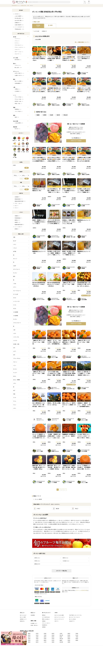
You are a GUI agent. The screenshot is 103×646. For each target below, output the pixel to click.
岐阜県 (53, 636)
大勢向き (18, 89)
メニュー (89, 2)
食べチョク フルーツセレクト (74, 617)
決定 (26, 178)
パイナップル (16, 337)
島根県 (77, 638)
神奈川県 (61, 635)
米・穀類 (23, 151)
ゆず (14, 390)
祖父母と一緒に (19, 101)
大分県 (45, 642)
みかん (14, 376)
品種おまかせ (37, 563)
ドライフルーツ (19, 45)
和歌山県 (61, 638)
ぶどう (14, 351)
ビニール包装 (19, 226)
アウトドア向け (19, 97)
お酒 (27, 146)
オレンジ (15, 258)
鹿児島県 (61, 642)
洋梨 (14, 394)
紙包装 (17, 228)
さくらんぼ (15, 294)
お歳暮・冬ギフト (20, 75)
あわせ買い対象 (19, 20)
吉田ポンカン (65, 557)
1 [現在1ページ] (57, 489)
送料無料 (18, 14)
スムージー (18, 54)
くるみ (14, 283)
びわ (14, 347)
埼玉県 (37, 635)
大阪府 (37, 638)
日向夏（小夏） (16, 344)
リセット (21, 178)
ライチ (14, 397)
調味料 (19, 151)
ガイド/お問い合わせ (46, 617)
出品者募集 (33, 615)
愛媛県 (61, 640)
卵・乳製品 (15, 146)
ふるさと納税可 (19, 16)
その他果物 (15, 315)
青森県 (29, 633)
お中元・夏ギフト (20, 73)
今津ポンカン (37, 560)
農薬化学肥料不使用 (20, 201)
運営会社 (43, 615)
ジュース (18, 38)
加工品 (27, 151)
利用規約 (43, 621)
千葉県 (45, 635)
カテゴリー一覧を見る (61, 570)
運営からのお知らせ (46, 619)
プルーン (15, 361)
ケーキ (17, 43)
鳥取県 (69, 638)
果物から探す (37, 21)
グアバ (14, 287)
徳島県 (45, 640)
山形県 (61, 633)
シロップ (18, 49)
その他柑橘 (15, 312)
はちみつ (19, 146)
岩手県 (37, 633)
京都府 (29, 638)
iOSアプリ (56, 621)
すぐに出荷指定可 (20, 27)
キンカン (15, 272)
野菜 (19, 140)
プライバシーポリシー (46, 623)
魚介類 (23, 146)
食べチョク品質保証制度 (81, 590)
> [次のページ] (65, 489)
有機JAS (18, 215)
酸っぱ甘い (18, 67)
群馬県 (29, 635)
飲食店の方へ (22, 621)
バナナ (14, 333)
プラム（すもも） (17, 358)
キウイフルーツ (16, 269)
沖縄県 (69, 642)
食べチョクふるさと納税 (59, 615)
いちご (14, 244)
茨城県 (77, 633)
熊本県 (37, 642)
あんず (14, 240)
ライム (14, 401)
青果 (17, 117)
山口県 (37, 640)
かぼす (14, 265)
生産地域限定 (19, 83)
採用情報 (43, 627)
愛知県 (69, 636)
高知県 (69, 640)
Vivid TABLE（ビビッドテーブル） (75, 615)
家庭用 (18, 222)
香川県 (53, 640)
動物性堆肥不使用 (20, 224)
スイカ (14, 304)
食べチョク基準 (23, 617)
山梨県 (37, 636)
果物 (23, 140)
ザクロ (14, 297)
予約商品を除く (20, 29)
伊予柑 (14, 251)
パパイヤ (15, 340)
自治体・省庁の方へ (34, 625)
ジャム (17, 40)
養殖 (17, 205)
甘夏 (14, 237)
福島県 (69, 633)
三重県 (77, 636)
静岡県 (61, 636)
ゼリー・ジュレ (19, 51)
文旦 (14, 354)
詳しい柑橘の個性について (81, 42)
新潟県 (69, 635)
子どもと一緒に (19, 99)
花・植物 (14, 157)
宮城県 (45, 633)
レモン (14, 408)
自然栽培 (18, 196)
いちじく (15, 247)
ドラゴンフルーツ (17, 322)
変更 (26, 167)
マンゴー (15, 372)
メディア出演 (19, 111)
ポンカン (15, 369)
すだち (14, 308)
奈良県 (53, 638)
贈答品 (17, 220)
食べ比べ (18, 128)
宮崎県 (53, 642)
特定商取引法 (44, 625)
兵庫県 (45, 638)
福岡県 (77, 640)
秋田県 (53, 633)
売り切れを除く (19, 18)
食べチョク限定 (19, 81)
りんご (14, 404)
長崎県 (29, 642)
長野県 (45, 636)
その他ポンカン (66, 560)
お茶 (15, 151)
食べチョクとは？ (23, 615)
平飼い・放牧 (19, 203)
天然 (17, 207)
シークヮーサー (16, 301)
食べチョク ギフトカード (59, 619)
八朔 (14, 329)
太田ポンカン (37, 557)
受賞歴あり (18, 109)
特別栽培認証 (19, 218)
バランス (18, 65)
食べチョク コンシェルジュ (60, 617)
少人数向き (18, 91)
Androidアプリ (72, 621)
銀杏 (14, 276)
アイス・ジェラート (20, 47)
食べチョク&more (72, 619)
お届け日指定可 (19, 24)
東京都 (53, 635)
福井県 (29, 636)
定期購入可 (44, 31)
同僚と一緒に (19, 103)
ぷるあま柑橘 (19, 123)
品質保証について (23, 619)
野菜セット (15, 140)
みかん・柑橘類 (16, 379)
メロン (14, 383)
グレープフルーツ (17, 290)
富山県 (77, 635)
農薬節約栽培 (19, 199)
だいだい (15, 319)
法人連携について (34, 623)
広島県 (29, 640)
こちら (39, 582)
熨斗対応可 (18, 59)
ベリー (14, 365)
